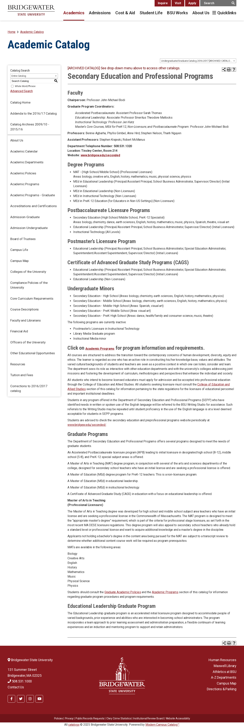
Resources (17, 364)
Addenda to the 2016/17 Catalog (33, 113)
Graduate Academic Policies (122, 592)
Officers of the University (28, 342)
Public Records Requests (89, 718)
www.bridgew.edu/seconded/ (86, 425)
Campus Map (19, 261)
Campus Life (19, 250)
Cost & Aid (125, 12)
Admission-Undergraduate (28, 228)
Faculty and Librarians (25, 320)
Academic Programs (24, 184)
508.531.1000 (20, 681)
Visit (178, 3)
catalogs (73, 724)
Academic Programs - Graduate (32, 195)
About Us (200, 12)
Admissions (100, 12)
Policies (58, 718)
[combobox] (198, 60)
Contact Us (16, 687)
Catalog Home (20, 102)
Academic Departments (26, 162)
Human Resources (222, 660)
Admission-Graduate (24, 217)
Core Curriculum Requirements (31, 298)
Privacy (69, 718)
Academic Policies (23, 173)
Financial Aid (19, 331)
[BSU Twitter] (21, 699)
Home (11, 32)
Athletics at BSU (224, 672)
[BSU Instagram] (30, 699)
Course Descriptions (24, 309)
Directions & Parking (221, 689)
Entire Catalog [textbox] (18, 75)
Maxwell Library (225, 666)
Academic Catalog (32, 32)
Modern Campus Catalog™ (162, 724)
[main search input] (218, 3)
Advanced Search (21, 91)
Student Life (151, 12)
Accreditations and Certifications (33, 206)
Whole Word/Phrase (25, 86)
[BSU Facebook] (11, 699)
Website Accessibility (178, 718)
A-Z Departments (223, 677)
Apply (192, 3)
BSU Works (177, 12)
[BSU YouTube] (39, 699)
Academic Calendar (24, 151)
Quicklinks (226, 12)
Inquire (163, 3)
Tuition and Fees (21, 375)
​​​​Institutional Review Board (148, 718)
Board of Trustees (23, 239)
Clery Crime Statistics (118, 718)
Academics (73, 12)
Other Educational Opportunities (32, 353)
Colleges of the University (28, 272)
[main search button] (233, 3)
